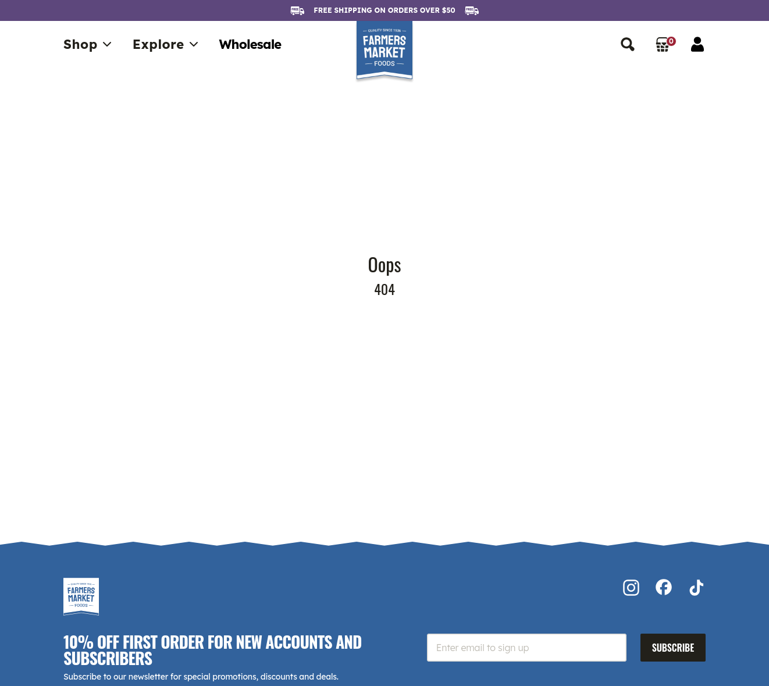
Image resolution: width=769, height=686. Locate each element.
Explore (167, 44)
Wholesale (250, 44)
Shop (88, 44)
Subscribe (673, 648)
